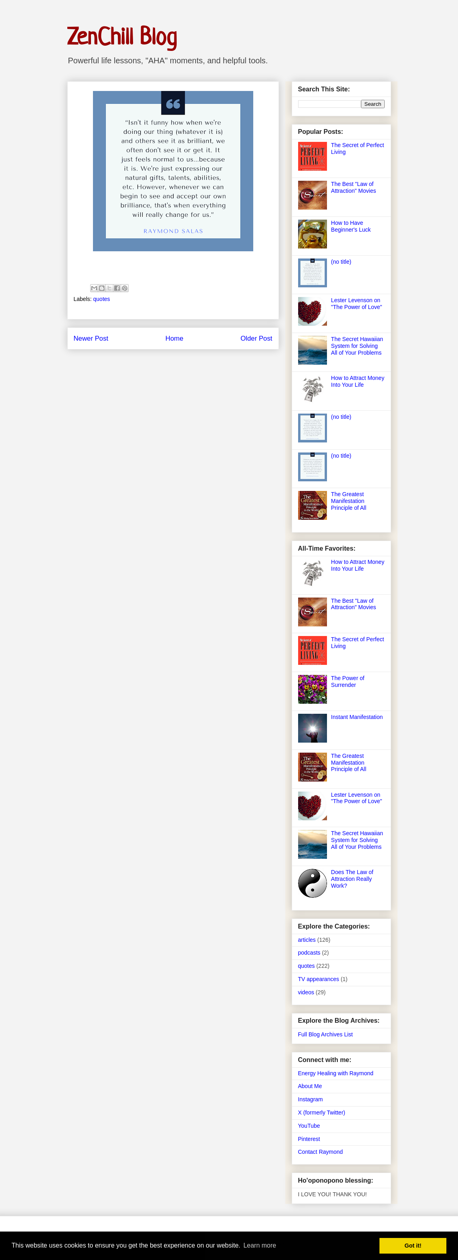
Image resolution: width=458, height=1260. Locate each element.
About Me (310, 1086)
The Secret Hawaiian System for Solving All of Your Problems (357, 346)
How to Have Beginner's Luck (351, 226)
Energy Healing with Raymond (335, 1073)
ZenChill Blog (122, 36)
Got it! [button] (413, 1245)
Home (174, 338)
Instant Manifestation (357, 717)
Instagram (310, 1099)
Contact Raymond (320, 1152)
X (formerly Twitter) (321, 1112)
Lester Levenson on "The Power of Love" (356, 303)
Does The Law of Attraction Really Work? (352, 879)
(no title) (341, 261)
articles (307, 940)
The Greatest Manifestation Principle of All (348, 501)
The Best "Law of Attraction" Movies (353, 187)
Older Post (256, 338)
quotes (101, 299)
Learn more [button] (259, 1245)
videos (306, 992)
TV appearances (318, 979)
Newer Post (91, 338)
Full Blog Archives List (325, 1034)
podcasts (309, 952)
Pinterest (309, 1139)
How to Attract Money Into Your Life (357, 381)
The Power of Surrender (347, 681)
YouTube (309, 1126)
